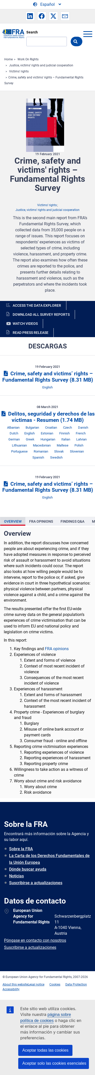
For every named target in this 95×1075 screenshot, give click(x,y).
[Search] (46, 41)
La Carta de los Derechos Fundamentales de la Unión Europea (49, 859)
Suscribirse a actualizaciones (35, 882)
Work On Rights (28, 59)
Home (8, 59)
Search (32, 32)
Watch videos (25, 324)
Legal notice (36, 984)
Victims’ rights (19, 71)
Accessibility (11, 989)
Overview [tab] (13, 521)
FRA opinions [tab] (41, 521)
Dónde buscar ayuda (27, 869)
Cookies (54, 984)
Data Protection (76, 984)
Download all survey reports (41, 314)
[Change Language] (47, 4)
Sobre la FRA (21, 848)
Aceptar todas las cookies (45, 1050)
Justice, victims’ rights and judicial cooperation (41, 65)
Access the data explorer (37, 305)
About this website (15, 984)
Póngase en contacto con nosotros (35, 940)
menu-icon (87, 34)
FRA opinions (57, 648)
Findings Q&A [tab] (72, 521)
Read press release (30, 333)
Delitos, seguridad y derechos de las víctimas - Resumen (47, 417)
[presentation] (12, 521)
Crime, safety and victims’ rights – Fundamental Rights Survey (47, 377)
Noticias (16, 876)
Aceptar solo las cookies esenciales (54, 1063)
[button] (30, 16)
